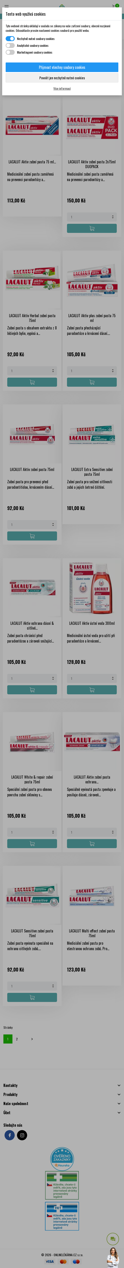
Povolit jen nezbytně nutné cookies (62, 77)
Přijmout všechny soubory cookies (62, 67)
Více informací (62, 88)
